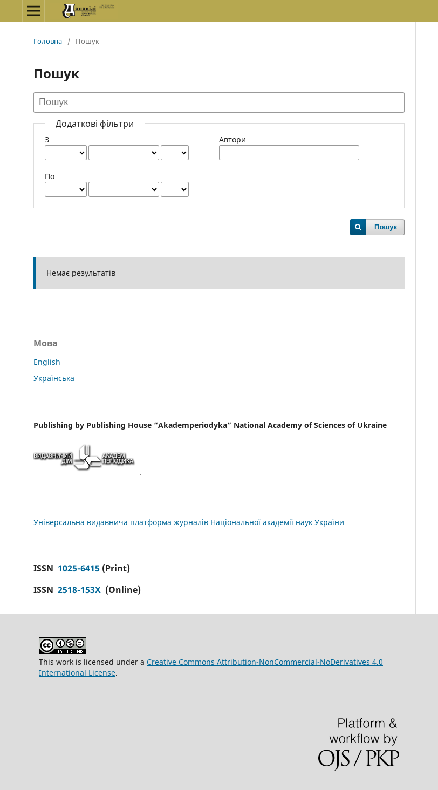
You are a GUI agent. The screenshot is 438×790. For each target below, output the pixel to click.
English (46, 362)
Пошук (385, 227)
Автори (232, 139)
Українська (53, 378)
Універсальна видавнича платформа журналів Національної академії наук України (188, 522)
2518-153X (80, 590)
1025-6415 (79, 568)
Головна (47, 41)
